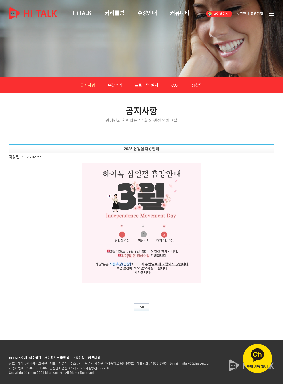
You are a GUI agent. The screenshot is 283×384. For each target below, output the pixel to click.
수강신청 (78, 358)
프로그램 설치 (146, 85)
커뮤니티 (179, 13)
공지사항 (87, 85)
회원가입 (257, 13)
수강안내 (147, 13)
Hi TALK (82, 13)
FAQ (174, 85)
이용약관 (35, 358)
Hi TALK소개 (18, 358)
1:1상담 (196, 85)
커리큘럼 (114, 13)
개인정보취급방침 (56, 358)
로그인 (241, 13)
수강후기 (114, 85)
